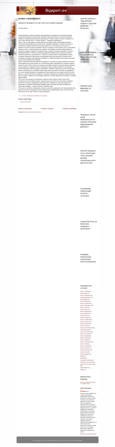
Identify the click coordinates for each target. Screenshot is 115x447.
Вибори (82, 356)
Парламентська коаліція (40, 95)
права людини (84, 367)
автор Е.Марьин (84, 301)
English (82, 369)
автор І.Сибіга (84, 307)
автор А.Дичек (84, 293)
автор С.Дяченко (84, 337)
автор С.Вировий (84, 335)
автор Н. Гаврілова (85, 319)
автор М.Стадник (84, 317)
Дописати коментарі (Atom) (34, 112)
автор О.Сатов (84, 325)
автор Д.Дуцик (84, 299)
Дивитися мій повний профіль (88, 434)
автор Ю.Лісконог (85, 348)
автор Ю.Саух (84, 352)
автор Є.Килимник (85, 303)
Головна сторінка (47, 108)
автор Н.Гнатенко (84, 321)
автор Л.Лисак (84, 315)
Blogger (80, 440)
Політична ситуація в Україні (87, 364)
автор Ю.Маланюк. (85, 350)
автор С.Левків (84, 339)
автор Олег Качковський (86, 327)
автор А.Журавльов (85, 295)
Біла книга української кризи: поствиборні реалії (88, 383)
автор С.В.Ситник (85, 333)
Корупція (82, 358)
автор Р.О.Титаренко (85, 331)
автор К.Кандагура (85, 311)
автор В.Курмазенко (85, 297)
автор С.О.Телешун (85, 341)
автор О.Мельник (84, 323)
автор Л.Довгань (84, 313)
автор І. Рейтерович (28, 95)
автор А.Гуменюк (84, 291)
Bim (69, 440)
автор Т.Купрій (84, 344)
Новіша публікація (25, 108)
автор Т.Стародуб (85, 346)
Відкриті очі (85, 391)
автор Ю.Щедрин (84, 354)
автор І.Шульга (84, 309)
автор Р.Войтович (85, 329)
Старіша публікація (69, 108)
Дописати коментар (25, 101)
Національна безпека (86, 360)
